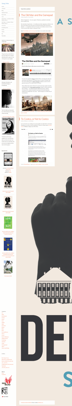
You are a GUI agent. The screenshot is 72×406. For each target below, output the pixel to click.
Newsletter (4, 35)
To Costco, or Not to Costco (35, 118)
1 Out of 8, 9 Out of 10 (5, 367)
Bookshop (9, 168)
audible (10, 172)
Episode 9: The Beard (6, 88)
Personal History (27, 111)
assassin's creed (39, 111)
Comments (4, 374)
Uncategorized (4, 344)
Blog (2, 10)
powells (5, 231)
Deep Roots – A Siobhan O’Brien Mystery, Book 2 (8, 19)
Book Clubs (4, 14)
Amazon (7, 169)
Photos (3, 333)
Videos (3, 346)
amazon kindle (8, 257)
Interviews (4, 325)
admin (32, 17)
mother (36, 164)
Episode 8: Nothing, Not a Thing (8, 116)
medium (46, 111)
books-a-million (11, 231)
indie (11, 276)
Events (3, 29)
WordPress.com (40, 402)
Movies (3, 327)
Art (2, 312)
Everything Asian (5, 27)
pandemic (50, 111)
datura (4, 191)
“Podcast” (3, 8)
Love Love (4, 25)
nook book (12, 255)
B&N (12, 168)
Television (3, 341)
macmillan (5, 254)
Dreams (3, 317)
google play (9, 232)
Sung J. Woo (5, 3)
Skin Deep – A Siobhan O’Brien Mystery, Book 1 (7, 23)
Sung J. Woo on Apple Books (7, 359)
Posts (3, 373)
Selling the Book (5, 338)
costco (34, 164)
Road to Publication (5, 336)
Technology (32, 111)
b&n (9, 191)
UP (9, 169)
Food (2, 320)
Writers (3, 31)
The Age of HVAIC (6, 62)
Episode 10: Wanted (6, 43)
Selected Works (5, 12)
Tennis (3, 343)
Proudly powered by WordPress (26, 402)
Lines (3, 16)
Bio (2, 33)
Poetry (3, 335)
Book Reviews (4, 316)
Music (3, 328)
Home (3, 6)
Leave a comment (24, 112)
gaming (43, 111)
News (3, 330)
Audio (3, 314)
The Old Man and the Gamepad (37, 15)
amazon (7, 191)
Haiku (3, 324)
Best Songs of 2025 (5, 357)
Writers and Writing (5, 348)
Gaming (3, 322)
